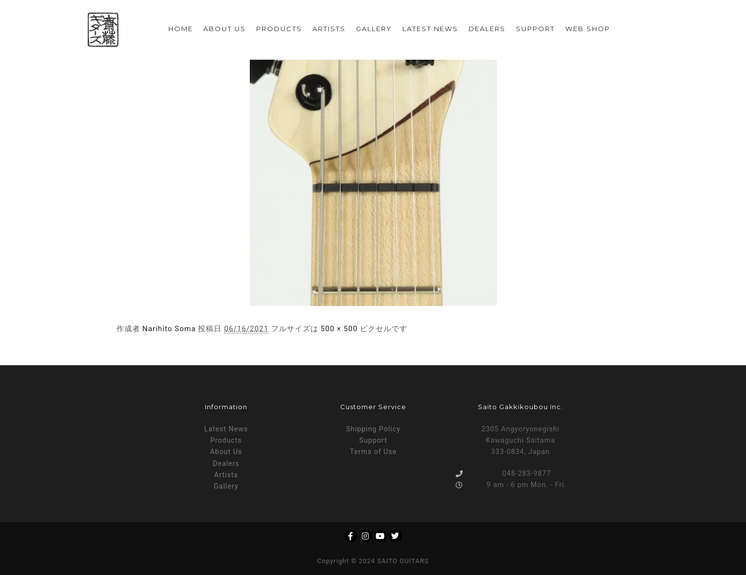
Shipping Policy (373, 429)
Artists (226, 475)
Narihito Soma (169, 328)
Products (226, 440)
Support (373, 440)
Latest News (226, 429)
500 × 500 (338, 328)
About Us (226, 452)
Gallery (226, 486)
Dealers (226, 463)
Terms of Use (373, 452)
